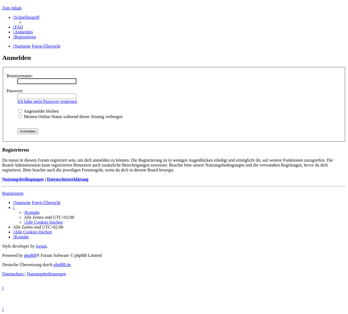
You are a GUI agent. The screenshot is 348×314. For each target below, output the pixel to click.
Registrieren (12, 193)
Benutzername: (20, 75)
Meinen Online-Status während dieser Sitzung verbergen (70, 116)
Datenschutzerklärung (67, 179)
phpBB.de (62, 264)
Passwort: (15, 90)
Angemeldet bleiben (38, 111)
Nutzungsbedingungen (23, 179)
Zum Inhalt (12, 8)
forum (41, 246)
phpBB (30, 255)
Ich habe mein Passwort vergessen (47, 101)
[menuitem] (18, 27)
